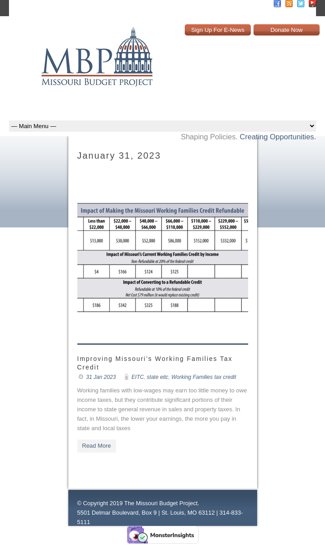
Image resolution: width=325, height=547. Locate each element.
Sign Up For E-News (217, 30)
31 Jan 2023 (101, 377)
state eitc (158, 377)
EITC (138, 377)
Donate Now (287, 30)
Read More (96, 445)
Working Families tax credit (203, 377)
